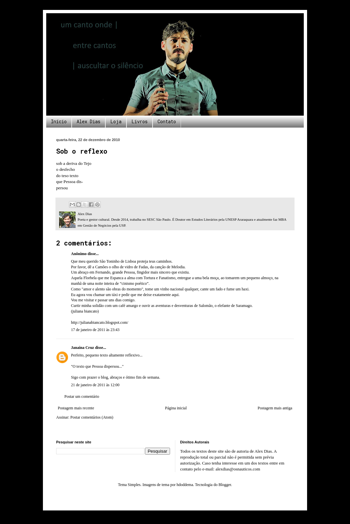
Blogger (225, 484)
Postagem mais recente (76, 408)
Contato (167, 121)
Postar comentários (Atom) (91, 417)
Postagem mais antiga (275, 408)
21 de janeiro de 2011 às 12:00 (95, 385)
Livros (139, 121)
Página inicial (176, 408)
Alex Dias (88, 121)
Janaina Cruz (82, 347)
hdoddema (185, 484)
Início (59, 121)
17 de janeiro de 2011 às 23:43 (95, 329)
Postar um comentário (81, 396)
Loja (116, 121)
